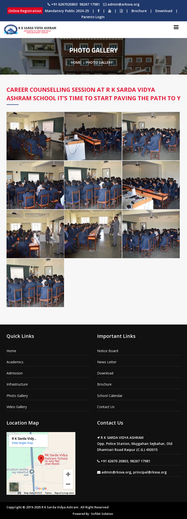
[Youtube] (109, 10)
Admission (15, 373)
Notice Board (107, 351)
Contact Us (106, 406)
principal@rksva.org (150, 472)
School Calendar (109, 395)
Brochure (139, 10)
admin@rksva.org (116, 472)
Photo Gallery (17, 395)
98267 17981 (89, 4)
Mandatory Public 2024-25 (67, 10)
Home (76, 62)
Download (163, 10)
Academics (15, 362)
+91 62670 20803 (114, 461)
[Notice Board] (121, 10)
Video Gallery (17, 406)
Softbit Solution (102, 514)
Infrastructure (17, 384)
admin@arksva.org (123, 4)
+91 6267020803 (64, 4)
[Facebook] (99, 10)
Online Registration (25, 10)
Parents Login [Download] (93, 17)
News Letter (106, 362)
